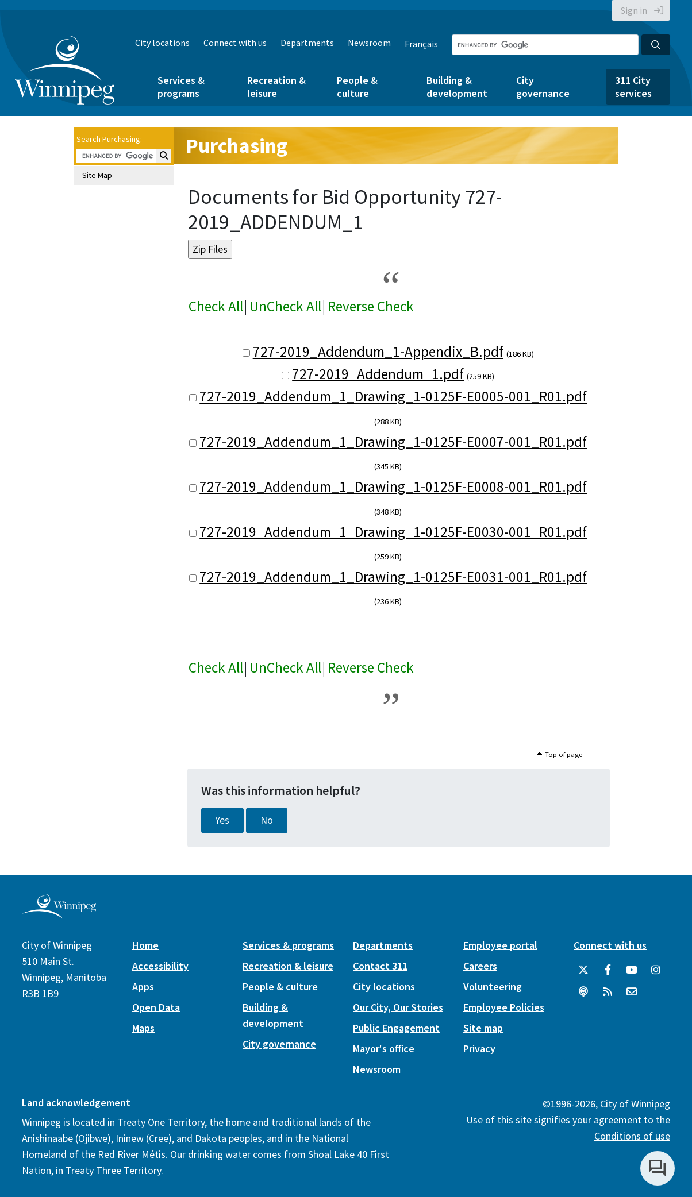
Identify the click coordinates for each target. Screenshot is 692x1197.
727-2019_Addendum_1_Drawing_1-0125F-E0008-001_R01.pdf (393, 486)
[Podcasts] (583, 992)
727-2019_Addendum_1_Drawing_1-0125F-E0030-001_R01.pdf (393, 532)
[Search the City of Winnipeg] (545, 44)
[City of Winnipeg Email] (631, 992)
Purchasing (236, 146)
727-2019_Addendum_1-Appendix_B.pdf (378, 351)
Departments (307, 42)
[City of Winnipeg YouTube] (631, 970)
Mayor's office (383, 1048)
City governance (543, 87)
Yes (222, 820)
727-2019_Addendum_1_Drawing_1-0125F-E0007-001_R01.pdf (393, 442)
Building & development (456, 87)
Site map (483, 1027)
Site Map (97, 175)
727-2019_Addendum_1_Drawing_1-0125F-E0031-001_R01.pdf (393, 576)
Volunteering (492, 986)
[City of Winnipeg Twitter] (583, 970)
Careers (480, 965)
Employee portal (500, 945)
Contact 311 (380, 965)
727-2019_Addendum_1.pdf (378, 374)
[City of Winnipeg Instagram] (656, 970)
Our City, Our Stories (398, 1007)
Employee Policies (503, 1007)
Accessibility (160, 965)
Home (145, 945)
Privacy (479, 1048)
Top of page (563, 754)
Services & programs (181, 87)
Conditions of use (632, 1135)
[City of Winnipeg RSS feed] (607, 992)
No (266, 820)
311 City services (633, 87)
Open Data (156, 1007)
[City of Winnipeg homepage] (59, 914)
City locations (162, 42)
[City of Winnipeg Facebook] (607, 970)
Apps (143, 986)
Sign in (634, 10)
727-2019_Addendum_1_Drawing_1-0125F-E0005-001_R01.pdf (393, 396)
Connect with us (235, 42)
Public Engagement (396, 1027)
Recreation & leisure (276, 87)
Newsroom (369, 42)
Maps (143, 1027)
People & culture (357, 87)
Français (421, 43)
